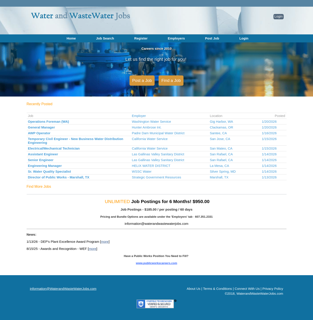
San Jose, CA (220, 139)
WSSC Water (142, 171)
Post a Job (142, 80)
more (105, 241)
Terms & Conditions (217, 288)
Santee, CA (218, 133)
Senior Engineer (41, 160)
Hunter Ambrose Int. (146, 127)
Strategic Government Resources (156, 177)
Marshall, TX (219, 177)
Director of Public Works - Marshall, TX (58, 177)
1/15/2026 (269, 139)
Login (278, 16)
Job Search (105, 38)
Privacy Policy (272, 288)
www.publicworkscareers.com (156, 263)
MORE (118, 270)
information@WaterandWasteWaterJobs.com (63, 288)
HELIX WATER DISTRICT (151, 166)
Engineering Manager (45, 166)
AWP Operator (39, 133)
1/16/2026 (269, 133)
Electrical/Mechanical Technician (54, 148)
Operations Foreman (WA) (48, 121)
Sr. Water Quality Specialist (49, 171)
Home (71, 38)
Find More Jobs (39, 186)
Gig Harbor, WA (221, 121)
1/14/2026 (269, 154)
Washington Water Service (151, 121)
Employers (176, 38)
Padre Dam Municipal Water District (158, 133)
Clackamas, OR (221, 127)
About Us (193, 288)
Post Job (212, 38)
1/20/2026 (269, 121)
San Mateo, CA (221, 148)
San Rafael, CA (221, 154)
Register (141, 38)
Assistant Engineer (43, 154)
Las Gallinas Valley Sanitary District (158, 154)
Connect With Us (247, 288)
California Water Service (150, 139)
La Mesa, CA (219, 166)
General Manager (41, 127)
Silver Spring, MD (223, 171)
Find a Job (171, 80)
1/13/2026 (269, 177)
